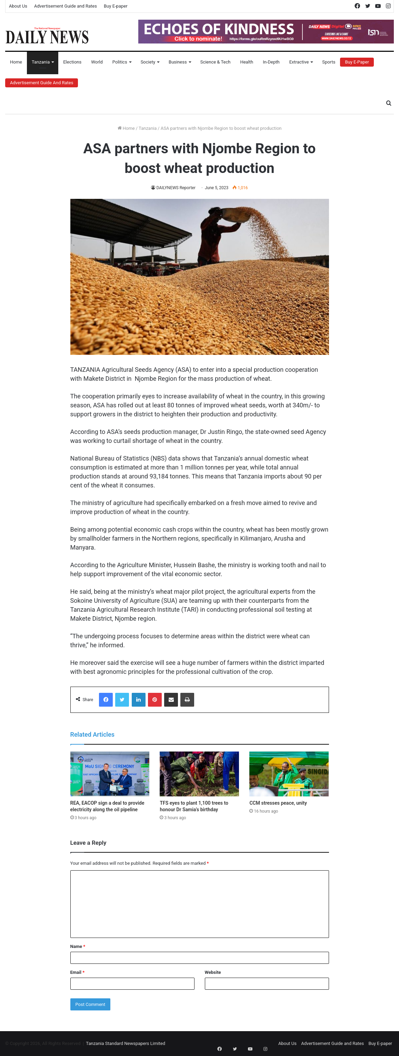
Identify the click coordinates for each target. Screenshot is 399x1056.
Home (16, 62)
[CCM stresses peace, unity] (289, 774)
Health (246, 62)
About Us (18, 6)
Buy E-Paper (357, 62)
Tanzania (41, 62)
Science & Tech (215, 62)
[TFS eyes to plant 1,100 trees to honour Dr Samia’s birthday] (199, 774)
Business (178, 62)
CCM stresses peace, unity (278, 803)
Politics (119, 62)
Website (213, 972)
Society (148, 62)
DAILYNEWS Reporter (176, 187)
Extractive (299, 62)
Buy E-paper (116, 6)
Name (78, 946)
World (97, 62)
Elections (72, 62)
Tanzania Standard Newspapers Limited (125, 1043)
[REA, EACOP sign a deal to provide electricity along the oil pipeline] (110, 774)
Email (77, 972)
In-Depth (271, 62)
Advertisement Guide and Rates (65, 6)
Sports (328, 62)
